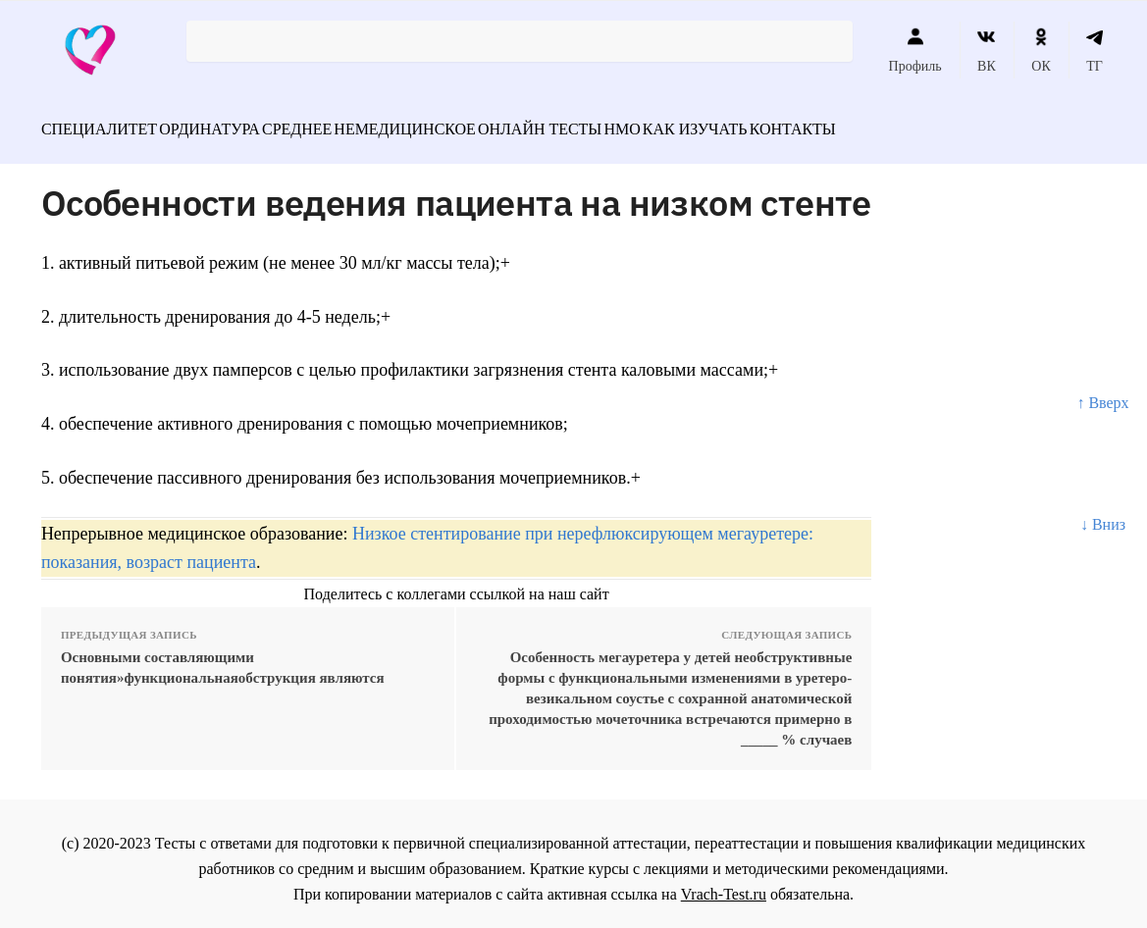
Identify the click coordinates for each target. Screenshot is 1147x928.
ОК (1040, 50)
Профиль (915, 50)
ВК (986, 50)
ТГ (1094, 50)
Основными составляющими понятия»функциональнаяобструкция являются (223, 657)
